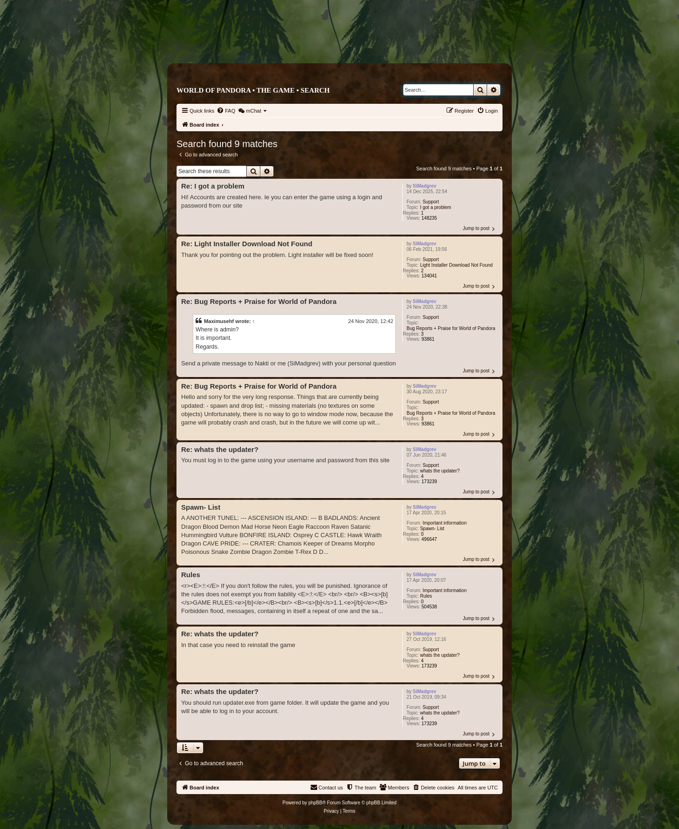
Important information (444, 523)
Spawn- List (432, 528)
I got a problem (435, 207)
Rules (426, 596)
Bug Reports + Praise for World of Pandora (451, 328)
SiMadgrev (424, 186)
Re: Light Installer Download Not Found (246, 244)
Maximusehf (219, 321)
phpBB (315, 802)
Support (430, 201)
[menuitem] (226, 110)
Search (315, 90)
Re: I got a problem (212, 186)
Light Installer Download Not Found (456, 265)
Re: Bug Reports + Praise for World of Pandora (259, 301)
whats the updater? (440, 470)
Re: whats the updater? (219, 449)
